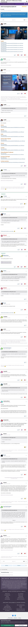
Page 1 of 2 (14, 561)
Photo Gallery (7, 597)
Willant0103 (14, 274)
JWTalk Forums (7, 593)
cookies (7, 621)
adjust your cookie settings (5, 622)
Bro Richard (13, 217)
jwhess (13, 291)
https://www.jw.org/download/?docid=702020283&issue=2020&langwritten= (13, 162)
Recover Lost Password (20, 599)
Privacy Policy (10, 617)
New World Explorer (15, 387)
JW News (20, 606)
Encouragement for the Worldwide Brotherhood (13, 10)
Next (24, 561)
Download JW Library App (21, 610)
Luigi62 (3, 9)
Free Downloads (7, 599)
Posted (6, 24)
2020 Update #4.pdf (7, 262)
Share (6, 565)
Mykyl (13, 108)
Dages (13, 437)
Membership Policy (21, 597)
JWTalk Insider (20, 596)
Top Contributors (20, 593)
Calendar (7, 596)
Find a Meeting (7, 610)
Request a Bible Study (7, 607)
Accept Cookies (7, 625)
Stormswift (13, 510)
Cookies (19, 617)
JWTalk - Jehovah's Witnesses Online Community (11, 1)
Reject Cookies (21, 625)
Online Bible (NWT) (7, 606)
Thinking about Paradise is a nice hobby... (7, 231)
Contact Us (15, 617)
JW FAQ (20, 607)
